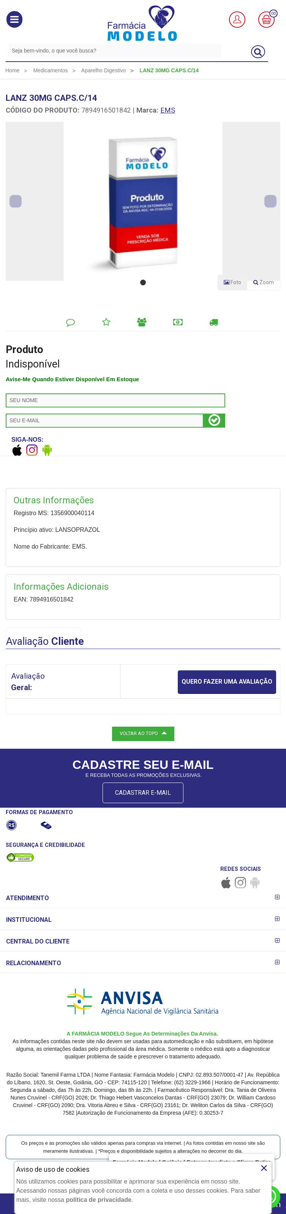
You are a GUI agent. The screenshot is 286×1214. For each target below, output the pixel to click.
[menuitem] (12, 70)
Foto (232, 282)
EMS (167, 110)
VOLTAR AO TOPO (143, 733)
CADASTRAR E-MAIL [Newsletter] (143, 792)
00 (273, 13)
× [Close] (264, 1168)
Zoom (266, 284)
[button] (14, 19)
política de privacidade (98, 1199)
